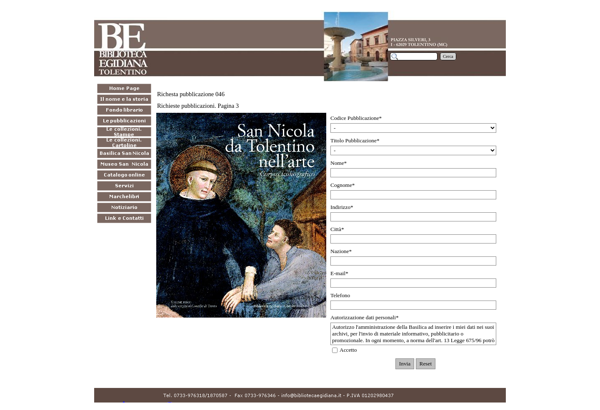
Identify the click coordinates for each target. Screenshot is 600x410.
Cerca (448, 56)
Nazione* (341, 251)
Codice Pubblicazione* (356, 118)
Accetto (348, 350)
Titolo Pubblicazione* (355, 140)
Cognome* (342, 185)
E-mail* (339, 273)
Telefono (340, 295)
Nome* (338, 163)
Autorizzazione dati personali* (364, 317)
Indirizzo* (341, 207)
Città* (337, 229)
